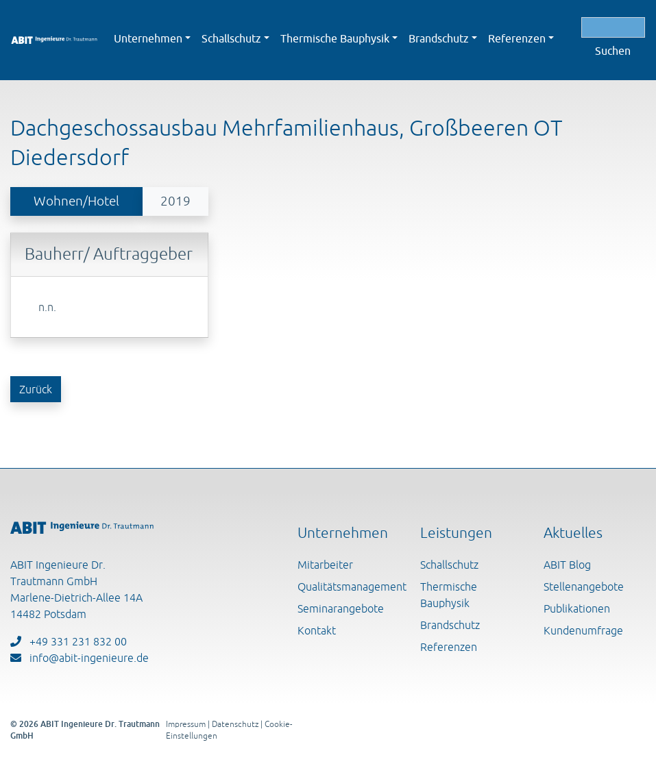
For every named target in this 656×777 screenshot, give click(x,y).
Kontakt (316, 630)
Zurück (35, 389)
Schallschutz (449, 564)
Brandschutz (450, 625)
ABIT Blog (567, 564)
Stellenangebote (584, 586)
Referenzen (448, 647)
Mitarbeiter (325, 564)
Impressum (186, 723)
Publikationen (577, 608)
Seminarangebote (340, 608)
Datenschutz (235, 723)
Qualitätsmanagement (351, 586)
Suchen (613, 51)
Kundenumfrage (583, 630)
